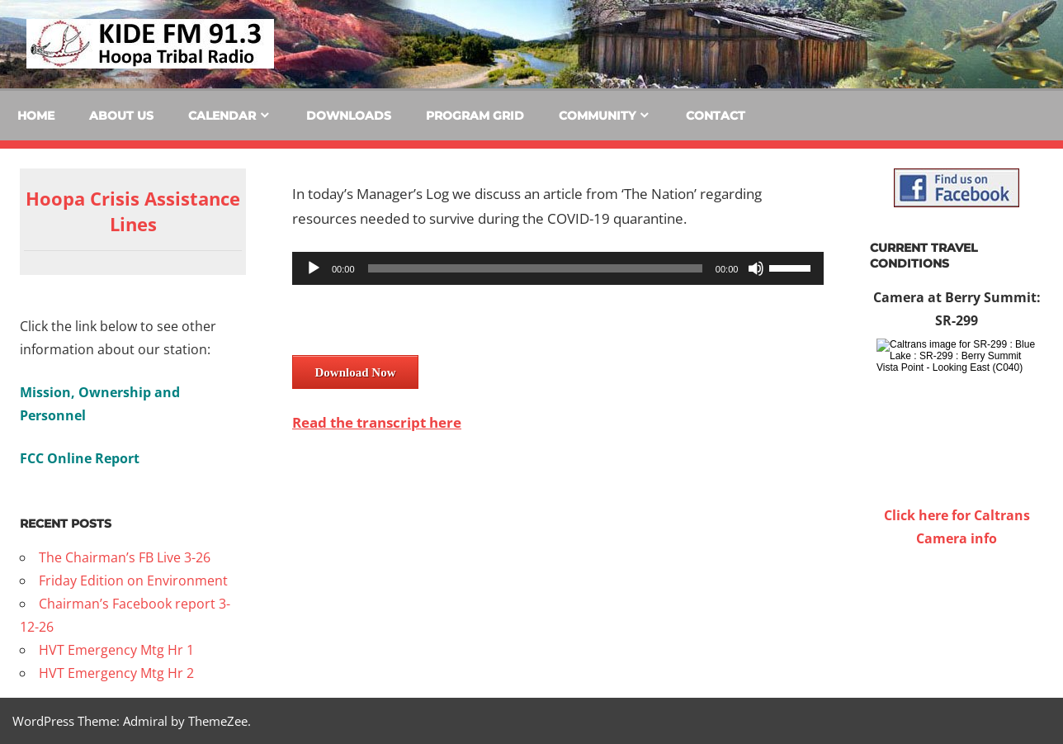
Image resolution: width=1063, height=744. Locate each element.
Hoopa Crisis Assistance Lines (133, 211)
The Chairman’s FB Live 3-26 (124, 557)
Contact (715, 115)
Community (597, 115)
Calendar (222, 115)
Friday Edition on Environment (133, 580)
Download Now (355, 372)
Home (35, 115)
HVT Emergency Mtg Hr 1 (116, 650)
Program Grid (475, 115)
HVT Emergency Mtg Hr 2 (116, 673)
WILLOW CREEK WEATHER (956, 612)
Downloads (348, 115)
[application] (558, 268)
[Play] (313, 268)
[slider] (535, 268)
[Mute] (756, 268)
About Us (121, 115)
